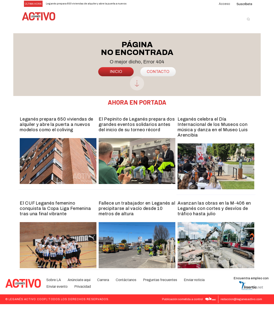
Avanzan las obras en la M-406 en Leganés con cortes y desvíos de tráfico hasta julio (214, 213)
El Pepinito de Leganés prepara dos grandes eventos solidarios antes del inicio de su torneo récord (137, 129)
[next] (143, 4)
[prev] (136, 4)
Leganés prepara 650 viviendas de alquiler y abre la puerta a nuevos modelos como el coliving (56, 129)
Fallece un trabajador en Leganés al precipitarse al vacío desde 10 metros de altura (137, 213)
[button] (248, 19)
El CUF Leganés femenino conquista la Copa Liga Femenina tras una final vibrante (55, 213)
